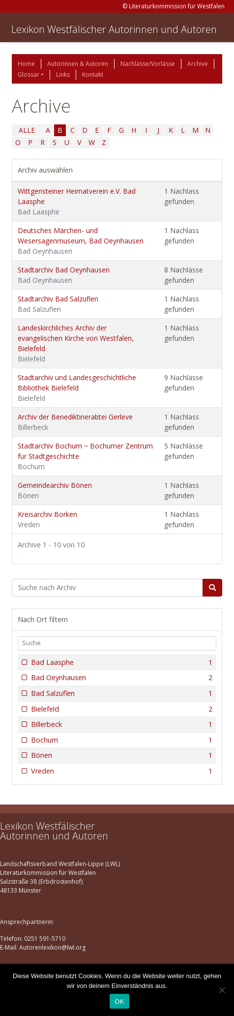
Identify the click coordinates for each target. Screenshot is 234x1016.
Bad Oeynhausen (120, 677)
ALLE (27, 130)
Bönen (120, 755)
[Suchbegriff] (107, 588)
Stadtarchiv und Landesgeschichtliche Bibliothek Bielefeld (77, 388)
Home (26, 64)
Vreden (120, 771)
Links (63, 74)
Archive (197, 64)
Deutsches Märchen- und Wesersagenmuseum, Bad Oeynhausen (81, 241)
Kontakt (92, 74)
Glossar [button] (28, 74)
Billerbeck (120, 724)
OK (119, 1001)
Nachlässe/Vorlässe (147, 64)
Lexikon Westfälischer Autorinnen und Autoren (114, 29)
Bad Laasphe (120, 662)
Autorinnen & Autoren (77, 64)
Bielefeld (120, 709)
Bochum (120, 740)
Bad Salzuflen (120, 693)
